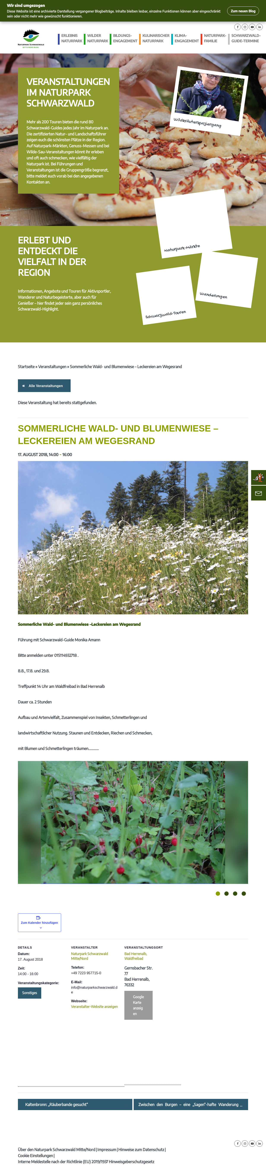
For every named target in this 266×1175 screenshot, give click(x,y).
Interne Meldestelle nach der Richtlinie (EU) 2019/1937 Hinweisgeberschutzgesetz (86, 1161)
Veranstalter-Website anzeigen (94, 1006)
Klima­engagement (187, 38)
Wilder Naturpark (97, 38)
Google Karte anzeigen (138, 1005)
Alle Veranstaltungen (45, 386)
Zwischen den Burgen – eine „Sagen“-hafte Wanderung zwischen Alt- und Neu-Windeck (188, 1104)
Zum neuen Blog (243, 11)
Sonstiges (29, 993)
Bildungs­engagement (125, 38)
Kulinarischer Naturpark (155, 38)
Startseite (26, 366)
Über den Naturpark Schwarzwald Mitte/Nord (56, 1149)
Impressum (106, 1149)
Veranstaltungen (52, 366)
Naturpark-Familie (215, 38)
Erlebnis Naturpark (71, 38)
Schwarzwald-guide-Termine (246, 38)
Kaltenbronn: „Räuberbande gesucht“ (56, 1104)
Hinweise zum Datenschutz (141, 1149)
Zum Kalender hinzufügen (39, 922)
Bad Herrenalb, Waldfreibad (135, 956)
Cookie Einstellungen (35, 1155)
